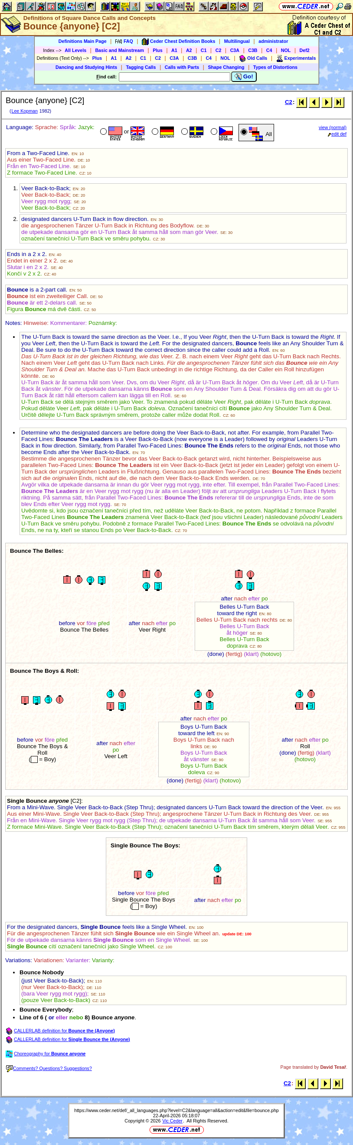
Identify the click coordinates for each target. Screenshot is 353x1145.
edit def (337, 133)
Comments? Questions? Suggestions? (49, 1068)
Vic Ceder (172, 1120)
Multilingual (237, 41)
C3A (234, 50)
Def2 (305, 50)
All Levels (75, 50)
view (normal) (332, 127)
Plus (158, 50)
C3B (252, 50)
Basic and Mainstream (119, 50)
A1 (174, 50)
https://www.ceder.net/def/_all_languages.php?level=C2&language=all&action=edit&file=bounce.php (176, 1110)
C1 (204, 50)
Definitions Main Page (83, 41)
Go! (244, 76)
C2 (219, 50)
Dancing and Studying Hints (86, 67)
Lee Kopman (24, 111)
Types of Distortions (275, 67)
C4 (269, 50)
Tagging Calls (141, 67)
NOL (286, 50)
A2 (189, 50)
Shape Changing (226, 67)
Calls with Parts (182, 67)
